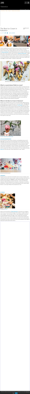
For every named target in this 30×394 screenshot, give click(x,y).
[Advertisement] (18, 19)
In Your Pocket (27, 9)
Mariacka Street (22, 9)
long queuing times (5, 52)
